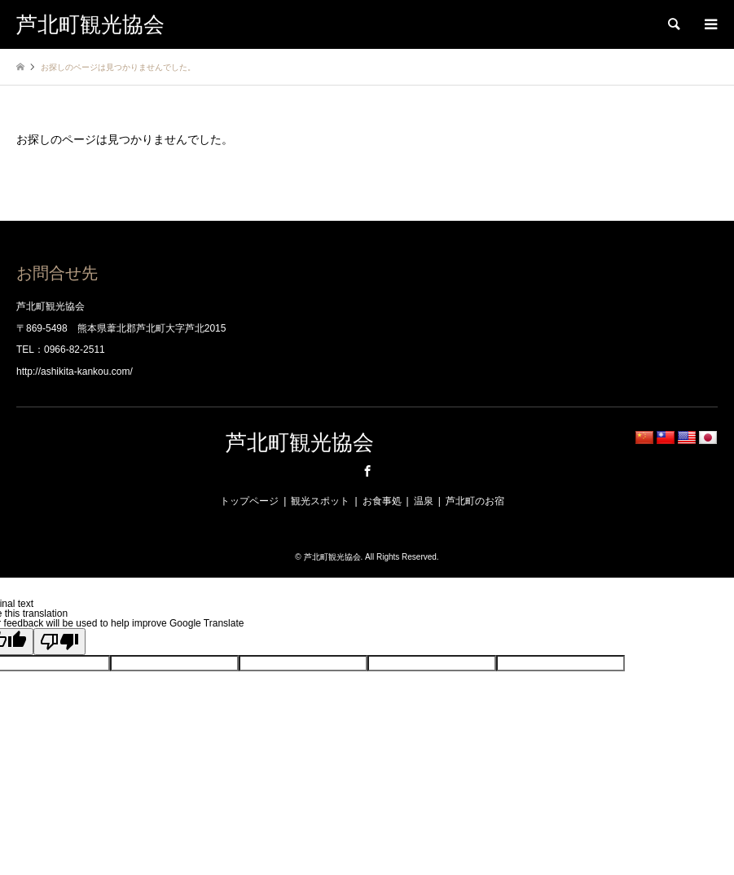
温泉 (423, 501)
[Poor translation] (59, 641)
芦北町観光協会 (300, 443)
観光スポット (320, 501)
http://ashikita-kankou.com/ (74, 371)
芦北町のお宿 (475, 501)
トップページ (249, 501)
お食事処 (382, 501)
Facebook (367, 471)
